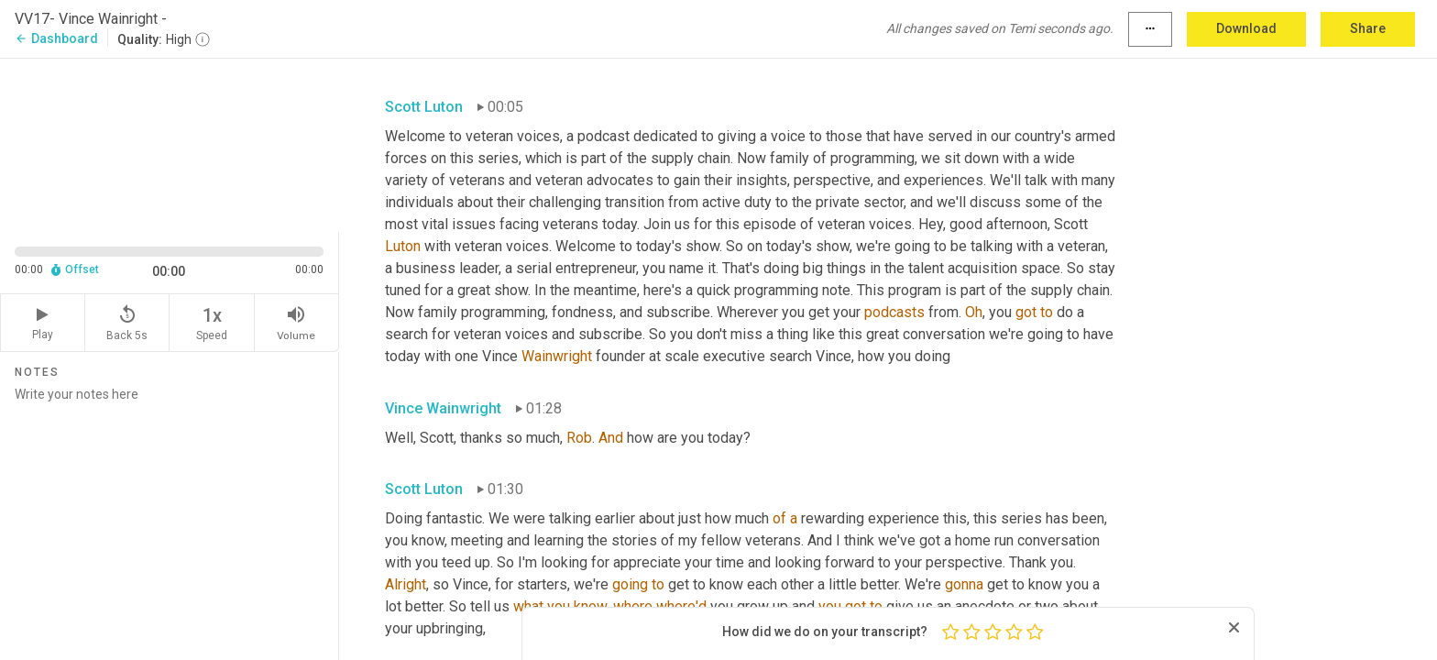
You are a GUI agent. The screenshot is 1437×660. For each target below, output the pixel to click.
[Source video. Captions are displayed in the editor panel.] (169, 143)
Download (1246, 28)
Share (1368, 28)
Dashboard (56, 38)
